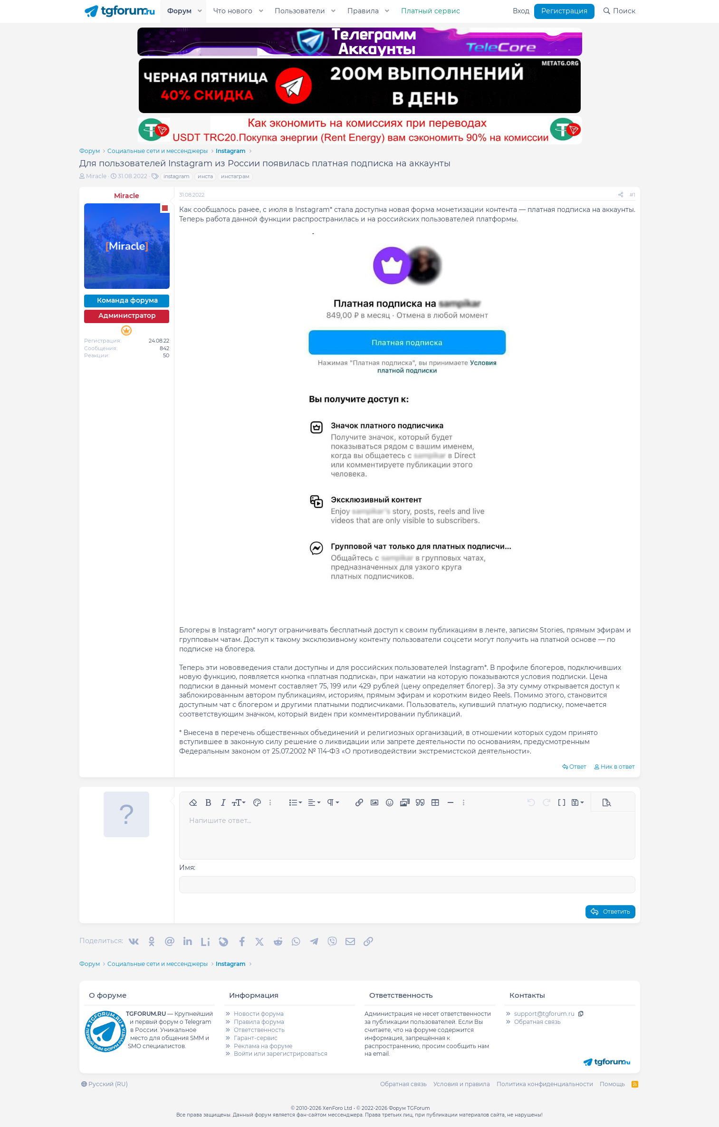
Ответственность (259, 1028)
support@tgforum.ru (544, 1012)
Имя (186, 867)
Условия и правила (461, 1083)
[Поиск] (619, 11)
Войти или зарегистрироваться (280, 1052)
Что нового (232, 11)
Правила (363, 11)
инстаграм (235, 176)
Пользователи (300, 11)
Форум (179, 11)
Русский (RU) (104, 1083)
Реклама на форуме (263, 1045)
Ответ (577, 766)
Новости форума (259, 1012)
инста (205, 176)
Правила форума (259, 1020)
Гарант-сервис (256, 1037)
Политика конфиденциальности (545, 1083)
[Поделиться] (620, 195)
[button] (199, 11)
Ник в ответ (618, 766)
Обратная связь (537, 1020)
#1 (632, 194)
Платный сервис (430, 11)
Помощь (612, 1083)
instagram (176, 176)
